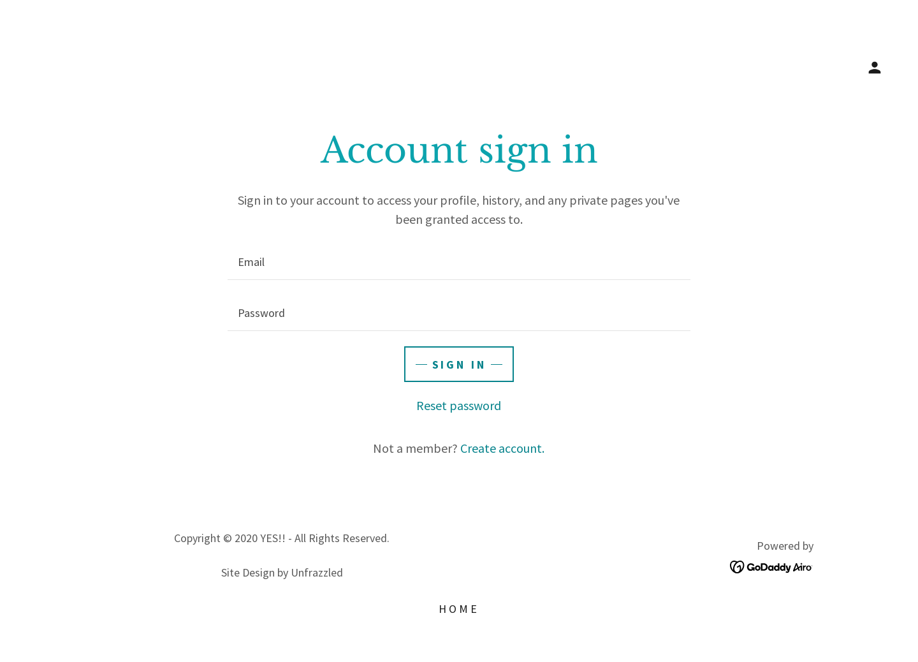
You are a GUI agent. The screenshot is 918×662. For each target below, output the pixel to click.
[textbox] (459, 262)
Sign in (459, 364)
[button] (874, 67)
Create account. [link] (502, 448)
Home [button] (459, 608)
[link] (771, 565)
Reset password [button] (458, 405)
